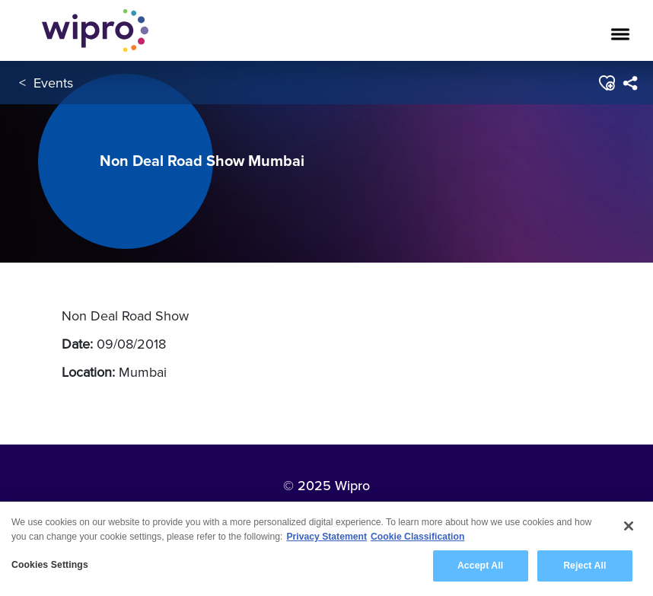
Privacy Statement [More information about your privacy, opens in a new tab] (326, 536)
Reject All (584, 566)
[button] (606, 83)
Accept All (480, 566)
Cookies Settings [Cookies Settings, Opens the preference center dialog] (49, 565)
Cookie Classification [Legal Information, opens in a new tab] (417, 536)
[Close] (628, 526)
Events (53, 82)
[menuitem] (630, 83)
